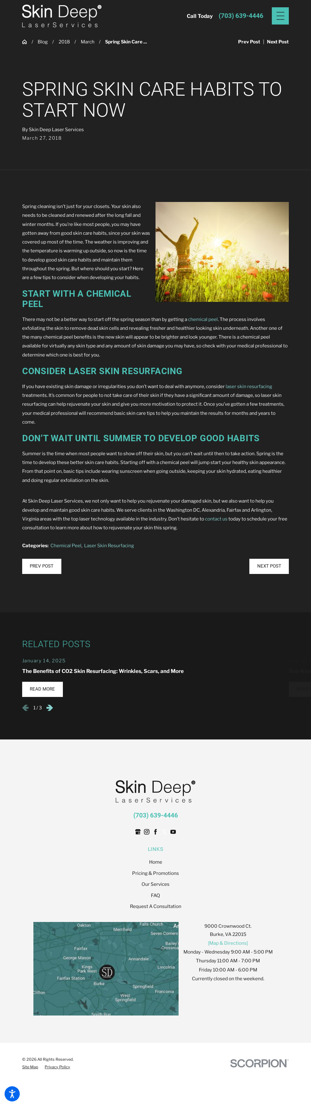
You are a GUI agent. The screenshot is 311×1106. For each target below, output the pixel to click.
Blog (43, 42)
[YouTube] (173, 832)
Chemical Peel (65, 545)
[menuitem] (155, 862)
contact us (216, 519)
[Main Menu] (280, 16)
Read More (42, 689)
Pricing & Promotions (155, 873)
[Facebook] (155, 832)
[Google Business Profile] (138, 832)
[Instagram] (146, 832)
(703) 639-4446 (241, 16)
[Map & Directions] (228, 943)
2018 (64, 42)
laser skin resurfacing (249, 386)
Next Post (269, 566)
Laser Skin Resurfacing (109, 545)
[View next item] (49, 708)
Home (155, 862)
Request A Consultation (155, 906)
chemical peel (203, 319)
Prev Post (41, 566)
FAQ (155, 895)
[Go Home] (27, 41)
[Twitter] (164, 832)
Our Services (155, 884)
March (87, 42)
